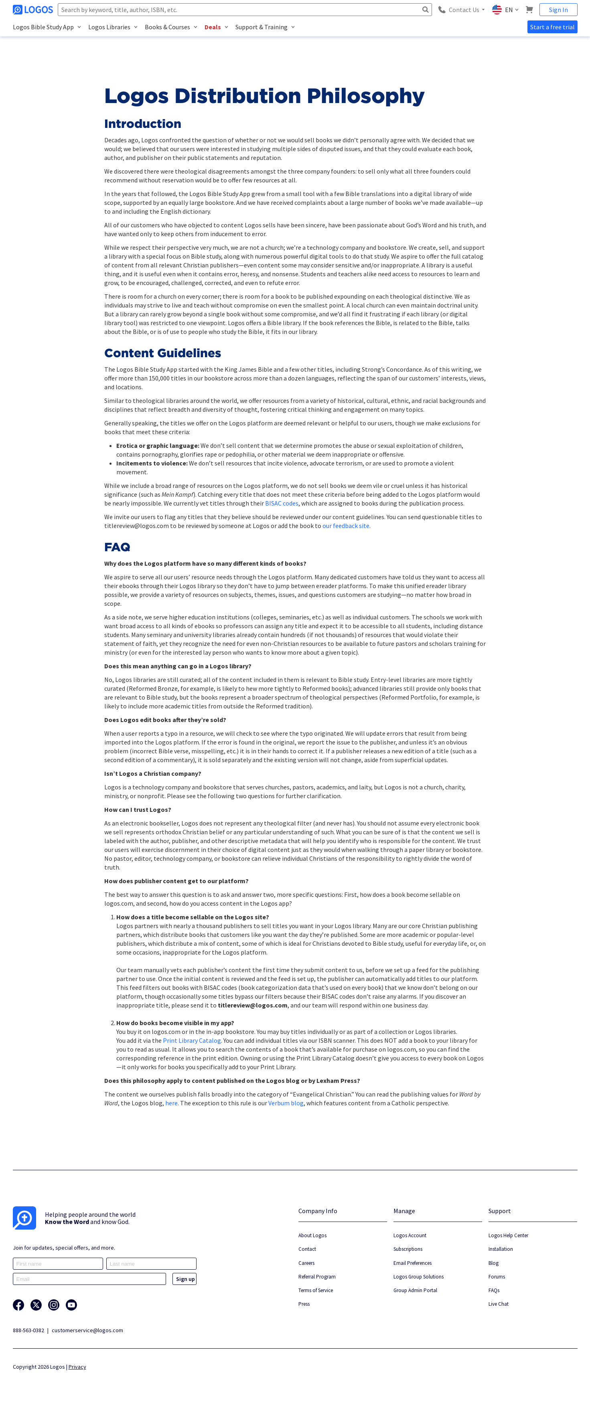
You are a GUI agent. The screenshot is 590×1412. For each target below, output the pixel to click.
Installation (501, 1249)
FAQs (494, 1290)
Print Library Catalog (192, 1040)
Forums (497, 1276)
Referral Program (317, 1276)
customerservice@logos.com (87, 1330)
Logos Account (409, 1235)
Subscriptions (407, 1249)
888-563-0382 (28, 1330)
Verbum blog (286, 1103)
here (171, 1103)
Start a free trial (552, 27)
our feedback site (345, 526)
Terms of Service (315, 1290)
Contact (307, 1249)
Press (304, 1304)
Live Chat (499, 1304)
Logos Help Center (508, 1235)
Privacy (77, 1366)
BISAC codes (281, 503)
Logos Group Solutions (418, 1276)
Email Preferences (412, 1263)
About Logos (312, 1235)
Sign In (558, 10)
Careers (306, 1263)
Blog (494, 1263)
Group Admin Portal (415, 1290)
